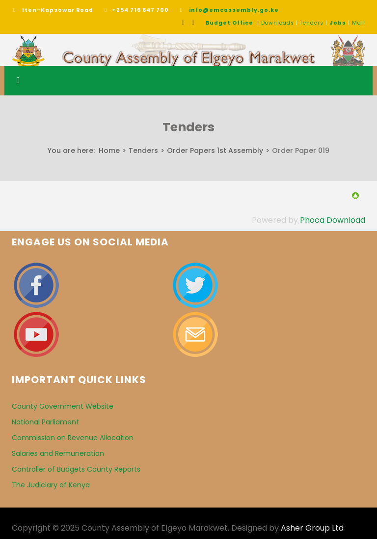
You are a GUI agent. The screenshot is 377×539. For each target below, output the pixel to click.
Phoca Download (332, 220)
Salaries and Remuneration (58, 453)
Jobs (337, 23)
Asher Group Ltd (312, 528)
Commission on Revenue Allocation (73, 438)
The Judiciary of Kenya (51, 485)
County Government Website (62, 406)
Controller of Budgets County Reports (76, 469)
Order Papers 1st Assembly (215, 150)
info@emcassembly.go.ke (234, 10)
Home (109, 150)
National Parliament (45, 422)
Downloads (277, 23)
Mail (358, 23)
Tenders (311, 23)
